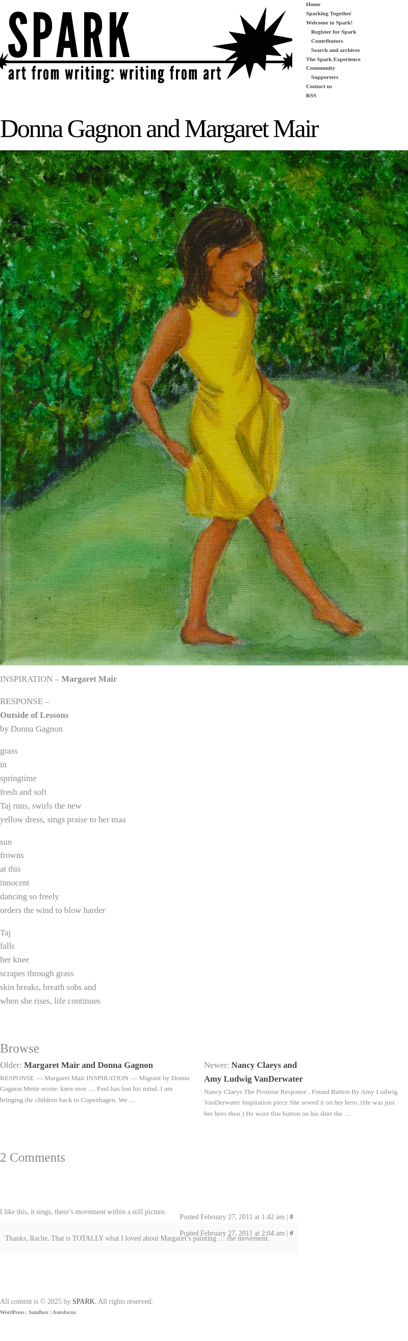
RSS (311, 95)
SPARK (83, 1301)
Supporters (324, 77)
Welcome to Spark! (329, 22)
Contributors (327, 41)
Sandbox (38, 1312)
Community (320, 68)
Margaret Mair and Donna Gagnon (88, 1065)
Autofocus (64, 1312)
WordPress (12, 1312)
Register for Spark (333, 32)
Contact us (319, 86)
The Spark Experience (333, 59)
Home (313, 4)
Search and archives (335, 50)
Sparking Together (328, 13)
